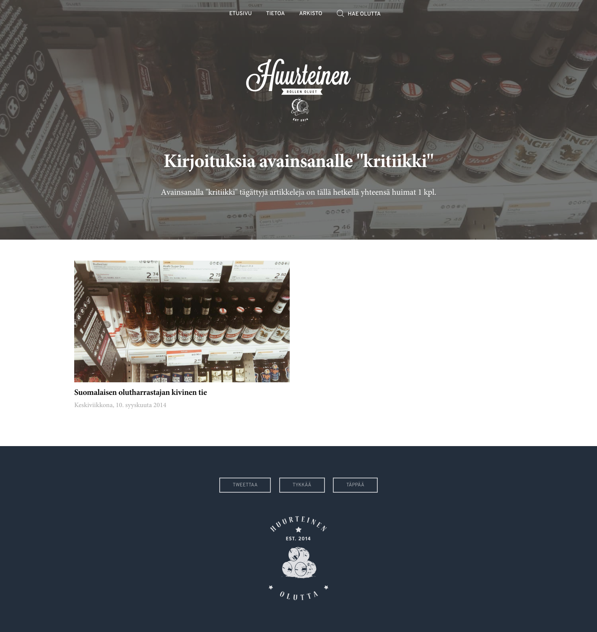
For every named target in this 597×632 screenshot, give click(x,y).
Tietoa (275, 14)
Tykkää (302, 485)
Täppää (355, 485)
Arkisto (310, 14)
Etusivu (240, 14)
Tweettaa (245, 485)
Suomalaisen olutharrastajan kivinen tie (140, 393)
